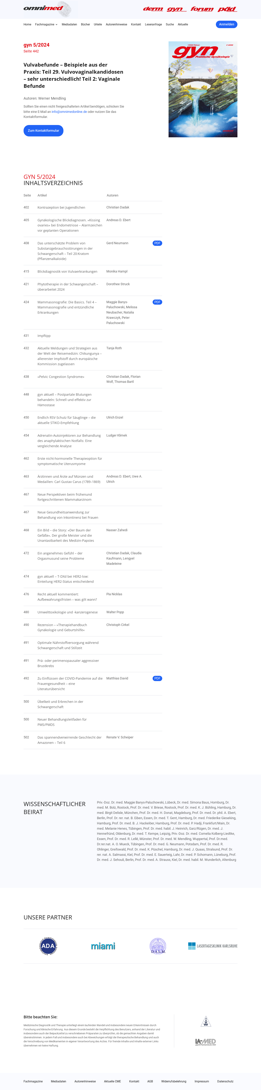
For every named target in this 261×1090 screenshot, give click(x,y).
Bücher (85, 24)
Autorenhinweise (116, 24)
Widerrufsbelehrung (173, 1081)
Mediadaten (69, 24)
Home (27, 24)
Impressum (202, 1081)
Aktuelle (183, 24)
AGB (150, 1081)
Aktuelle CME (112, 1081)
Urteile (98, 24)
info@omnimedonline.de (69, 112)
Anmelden (226, 24)
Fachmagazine (44, 24)
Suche (170, 24)
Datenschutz (225, 1081)
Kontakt (136, 24)
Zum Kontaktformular (43, 130)
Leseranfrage (153, 24)
